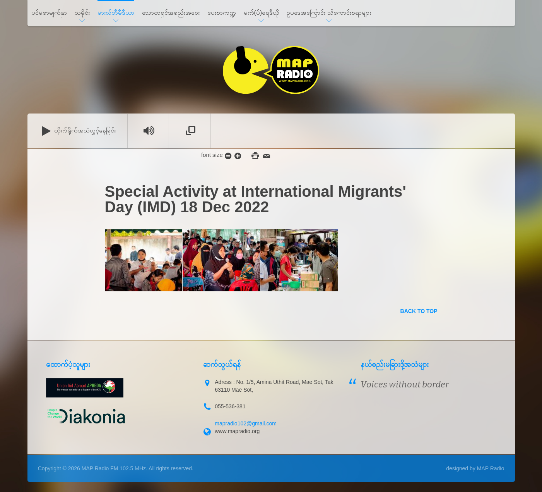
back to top (419, 311)
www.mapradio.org (237, 431)
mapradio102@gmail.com (246, 423)
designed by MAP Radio (475, 468)
